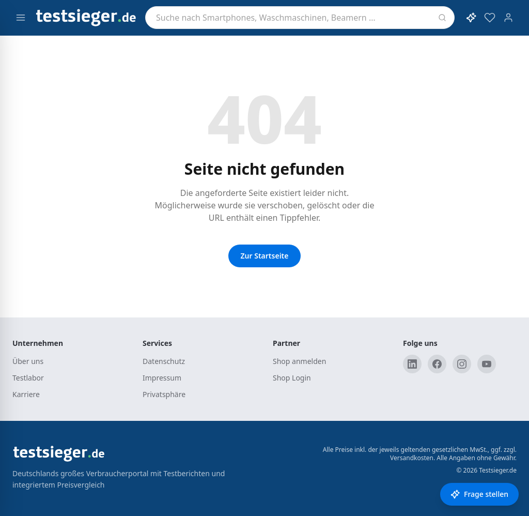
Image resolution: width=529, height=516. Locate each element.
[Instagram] (462, 364)
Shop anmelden (299, 361)
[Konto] (508, 17)
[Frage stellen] (479, 494)
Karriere (26, 394)
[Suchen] (442, 17)
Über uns (27, 361)
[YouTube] (486, 364)
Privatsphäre (164, 394)
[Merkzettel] (489, 17)
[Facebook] (437, 364)
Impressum (162, 378)
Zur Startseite (265, 256)
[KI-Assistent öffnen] (471, 17)
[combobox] (300, 17)
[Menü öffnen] (20, 17)
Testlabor (28, 378)
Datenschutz (164, 361)
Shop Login (292, 378)
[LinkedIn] (412, 364)
